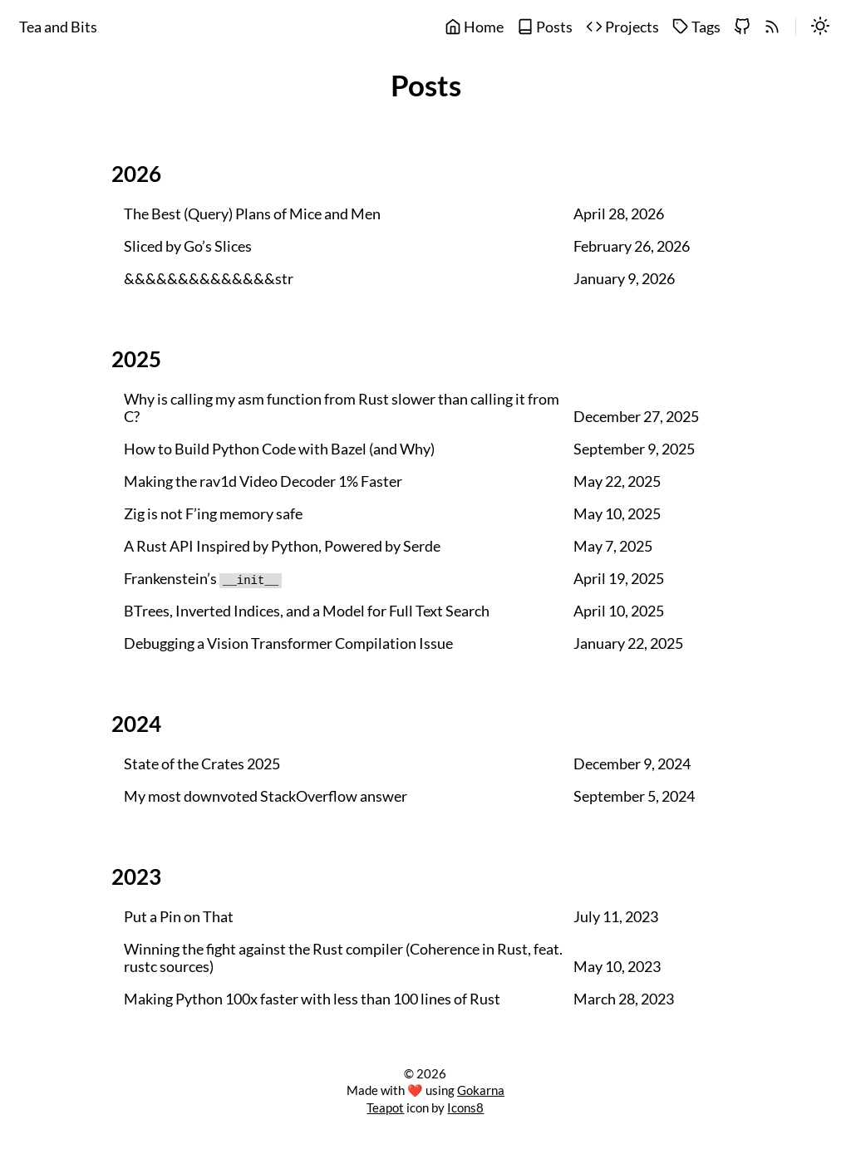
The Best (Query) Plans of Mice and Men (252, 214)
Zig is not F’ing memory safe (213, 514)
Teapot (385, 1107)
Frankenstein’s (203, 578)
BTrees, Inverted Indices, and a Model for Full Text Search (306, 611)
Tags (696, 27)
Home (474, 27)
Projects (622, 27)
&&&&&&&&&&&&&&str (208, 278)
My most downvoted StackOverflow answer (265, 796)
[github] (742, 27)
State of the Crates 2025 (202, 764)
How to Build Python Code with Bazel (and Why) (279, 449)
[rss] (772, 27)
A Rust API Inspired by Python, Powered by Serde (282, 546)
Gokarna (480, 1090)
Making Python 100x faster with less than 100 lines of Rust (312, 999)
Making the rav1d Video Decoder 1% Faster (263, 481)
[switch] (820, 27)
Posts (545, 27)
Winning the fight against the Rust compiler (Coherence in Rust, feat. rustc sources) (343, 957)
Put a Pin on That (179, 917)
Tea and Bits (58, 27)
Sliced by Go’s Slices (188, 246)
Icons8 (465, 1107)
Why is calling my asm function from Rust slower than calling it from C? (341, 407)
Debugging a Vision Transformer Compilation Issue (288, 643)
